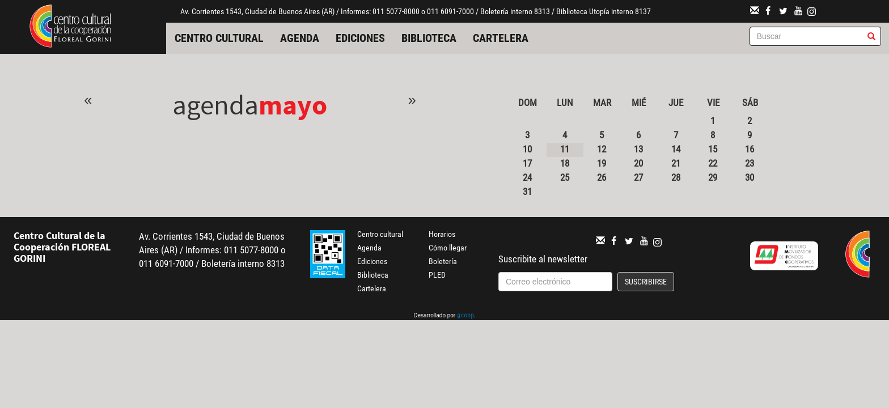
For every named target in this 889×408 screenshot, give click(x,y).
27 (638, 177)
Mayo (293, 104)
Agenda (299, 38)
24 (527, 177)
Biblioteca (428, 38)
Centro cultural (219, 38)
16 (749, 149)
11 (564, 149)
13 (638, 149)
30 (749, 177)
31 (527, 191)
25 (564, 177)
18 (564, 163)
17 (527, 163)
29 (712, 177)
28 (675, 177)
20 (638, 163)
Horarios (442, 234)
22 (712, 163)
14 (675, 149)
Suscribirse (646, 281)
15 (712, 149)
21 (675, 163)
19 (601, 163)
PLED (437, 275)
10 (527, 149)
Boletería (443, 261)
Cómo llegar (448, 248)
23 (749, 163)
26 (601, 177)
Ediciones (360, 38)
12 (601, 149)
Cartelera (500, 38)
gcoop (465, 316)
